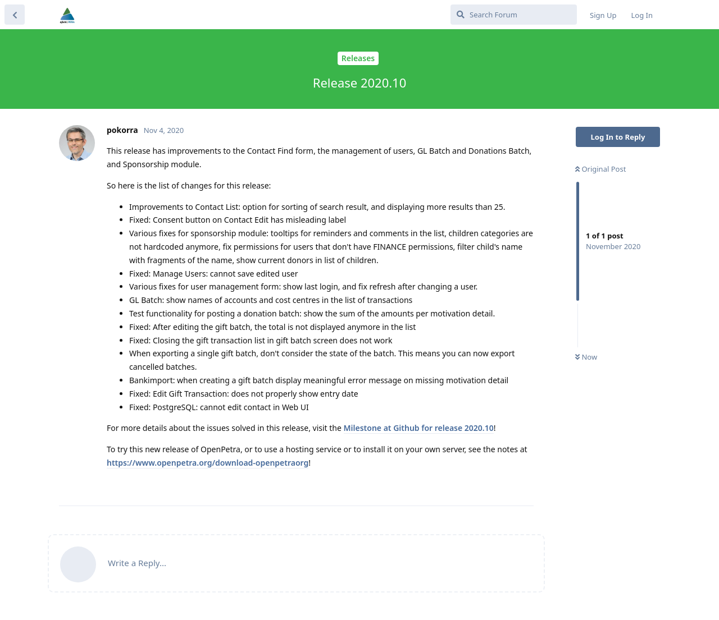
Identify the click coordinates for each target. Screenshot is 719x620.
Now (586, 357)
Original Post (600, 169)
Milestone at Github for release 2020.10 (419, 427)
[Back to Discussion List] (14, 14)
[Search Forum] (513, 14)
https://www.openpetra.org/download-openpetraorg (207, 462)
